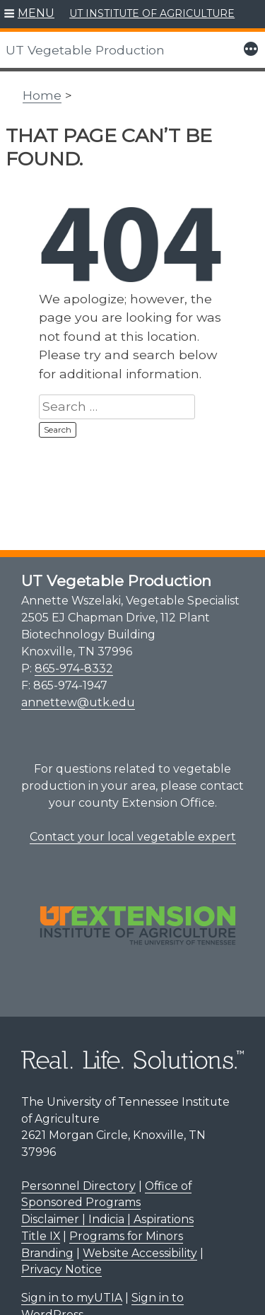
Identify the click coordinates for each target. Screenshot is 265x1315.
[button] (29, 14)
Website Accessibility (140, 1253)
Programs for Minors (126, 1236)
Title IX (40, 1236)
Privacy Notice (61, 1269)
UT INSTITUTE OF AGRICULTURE (152, 13)
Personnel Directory (78, 1186)
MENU (36, 13)
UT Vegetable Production (85, 49)
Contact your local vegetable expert (133, 836)
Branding (47, 1253)
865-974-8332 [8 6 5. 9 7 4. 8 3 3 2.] (74, 668)
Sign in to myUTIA (71, 1297)
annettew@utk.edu (78, 702)
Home (42, 95)
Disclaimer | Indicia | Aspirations (107, 1219)
